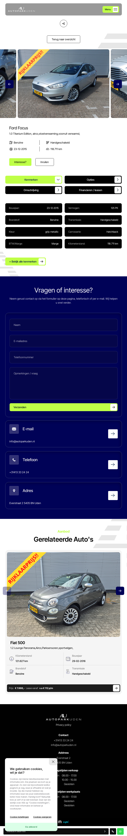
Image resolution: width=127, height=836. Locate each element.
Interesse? (20, 162)
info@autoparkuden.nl (63, 745)
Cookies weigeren (42, 817)
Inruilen (45, 162)
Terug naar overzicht (63, 39)
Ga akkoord (31, 827)
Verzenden (20, 407)
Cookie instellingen (19, 817)
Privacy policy (63, 724)
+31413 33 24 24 (63, 740)
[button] (118, 84)
